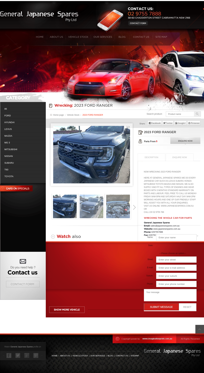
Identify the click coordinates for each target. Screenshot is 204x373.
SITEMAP (134, 356)
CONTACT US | (123, 356)
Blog (124, 37)
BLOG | (112, 356)
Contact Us (143, 37)
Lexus (8, 129)
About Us (58, 37)
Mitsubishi (10, 149)
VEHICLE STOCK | (82, 356)
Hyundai (9, 122)
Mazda (8, 136)
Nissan (8, 156)
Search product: (155, 114)
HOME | (56, 356)
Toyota (8, 176)
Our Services (104, 37)
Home (41, 37)
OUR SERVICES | (99, 356)
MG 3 (7, 142)
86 (5, 109)
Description (151, 157)
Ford (7, 115)
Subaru (9, 163)
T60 (6, 169)
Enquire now (179, 157)
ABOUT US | (66, 356)
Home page (57, 115)
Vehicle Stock (79, 37)
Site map (161, 37)
